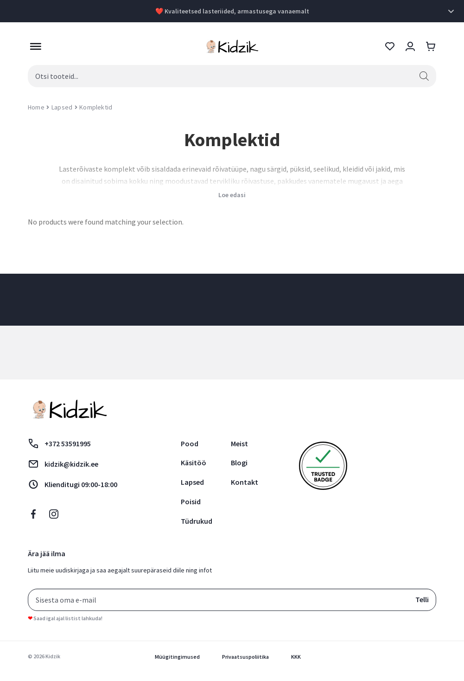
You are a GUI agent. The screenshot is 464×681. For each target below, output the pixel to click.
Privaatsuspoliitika (245, 656)
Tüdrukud (196, 521)
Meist (239, 443)
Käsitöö (193, 462)
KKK (296, 656)
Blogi (239, 462)
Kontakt (244, 482)
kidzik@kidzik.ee (63, 463)
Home (36, 107)
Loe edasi (232, 195)
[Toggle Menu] (33, 46)
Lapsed (61, 107)
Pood (189, 443)
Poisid (191, 501)
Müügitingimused (177, 656)
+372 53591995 (59, 443)
